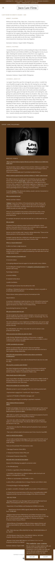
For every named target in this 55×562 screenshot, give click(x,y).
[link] (27, 8)
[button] (5, 7)
